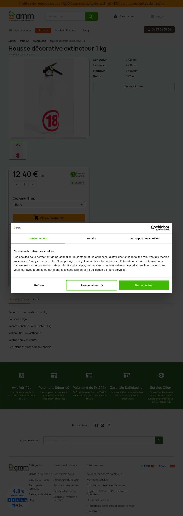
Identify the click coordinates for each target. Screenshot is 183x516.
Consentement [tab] (37, 238)
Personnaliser (92, 285)
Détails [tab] (91, 238)
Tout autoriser (144, 285)
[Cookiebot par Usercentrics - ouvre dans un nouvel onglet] (153, 228)
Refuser (39, 285)
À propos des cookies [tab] (145, 238)
